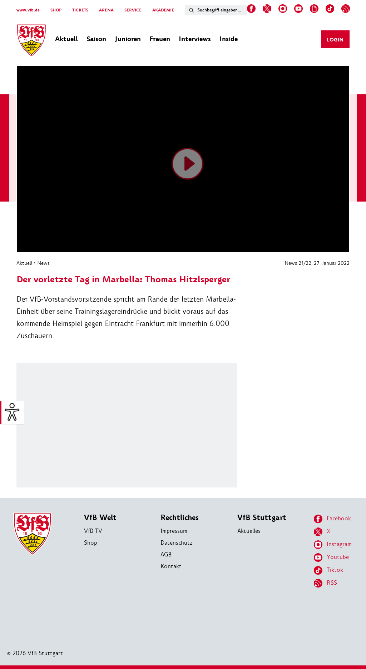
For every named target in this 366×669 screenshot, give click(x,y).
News (43, 263)
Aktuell (24, 263)
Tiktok (328, 570)
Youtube (331, 557)
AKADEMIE (163, 10)
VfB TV (93, 531)
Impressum (173, 531)
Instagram (333, 544)
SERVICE (133, 10)
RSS (325, 583)
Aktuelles (249, 531)
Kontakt (171, 566)
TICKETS (80, 10)
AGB (166, 554)
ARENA (106, 10)
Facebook (332, 519)
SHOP (55, 10)
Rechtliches (179, 517)
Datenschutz (176, 542)
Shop (90, 542)
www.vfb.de (28, 10)
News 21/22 (298, 263)
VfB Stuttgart (261, 517)
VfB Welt (100, 517)
